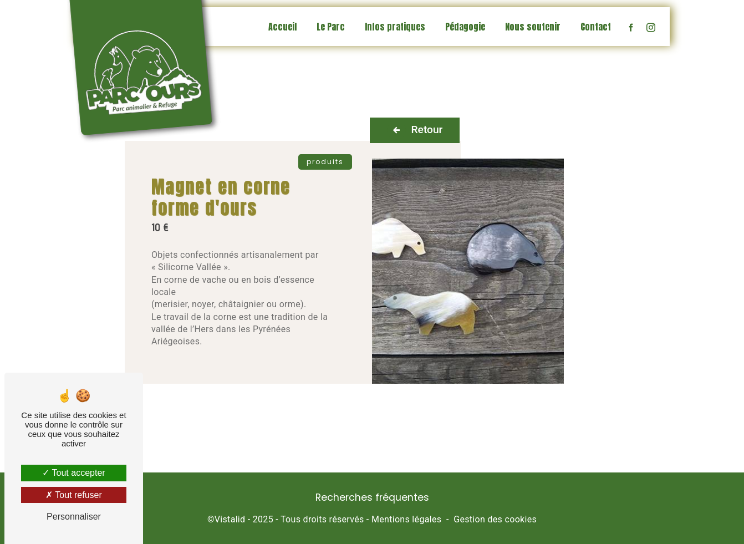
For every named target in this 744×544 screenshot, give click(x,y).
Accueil (282, 26)
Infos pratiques (395, 26)
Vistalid (230, 519)
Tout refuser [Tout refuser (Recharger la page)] (73, 495)
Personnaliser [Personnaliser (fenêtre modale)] (74, 516)
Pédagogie (465, 26)
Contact (595, 26)
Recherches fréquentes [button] (372, 497)
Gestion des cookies (495, 519)
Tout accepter (73, 472)
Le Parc (331, 26)
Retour (415, 130)
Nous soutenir (532, 26)
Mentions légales (406, 519)
